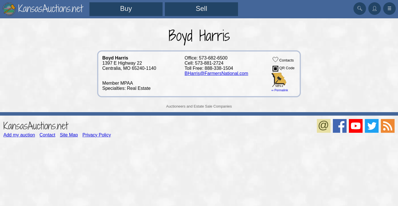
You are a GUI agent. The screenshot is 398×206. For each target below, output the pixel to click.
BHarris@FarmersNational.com (216, 73)
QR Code (284, 69)
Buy (126, 8)
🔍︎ (360, 8)
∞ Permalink (279, 90)
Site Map (69, 134)
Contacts (283, 59)
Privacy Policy (97, 134)
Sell (201, 8)
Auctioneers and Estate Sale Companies (199, 106)
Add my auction (19, 134)
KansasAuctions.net (35, 125)
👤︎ (374, 8)
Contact (47, 134)
